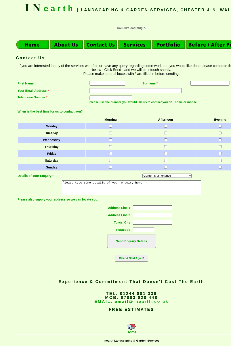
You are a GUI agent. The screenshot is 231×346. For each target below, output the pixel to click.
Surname (150, 83)
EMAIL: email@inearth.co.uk (131, 304)
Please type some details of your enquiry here (131, 189)
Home (131, 335)
